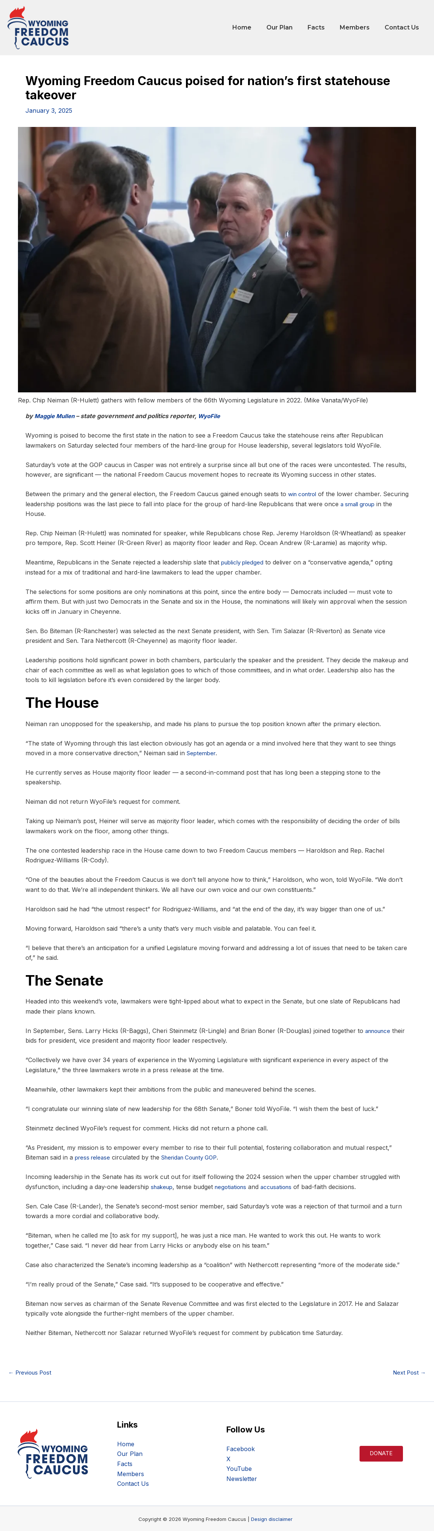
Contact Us (403, 27)
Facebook (240, 1448)
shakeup (163, 1186)
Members (359, 27)
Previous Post (32, 1372)
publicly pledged (244, 562)
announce (379, 1030)
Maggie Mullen (55, 416)
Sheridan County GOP (195, 1157)
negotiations (234, 1186)
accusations (282, 1186)
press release (94, 1157)
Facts (323, 27)
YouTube (239, 1468)
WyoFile (213, 416)
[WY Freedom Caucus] (37, 27)
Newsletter (241, 1478)
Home (255, 27)
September (202, 752)
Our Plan (290, 27)
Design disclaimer (272, 1518)
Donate (381, 1453)
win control (304, 494)
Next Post (408, 1372)
